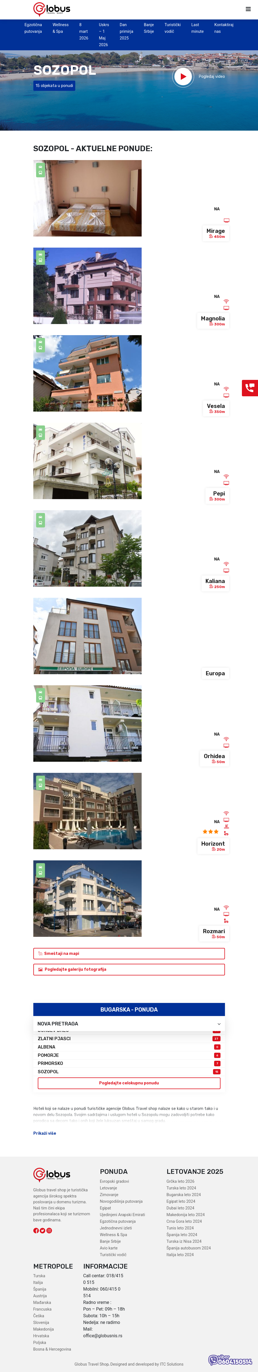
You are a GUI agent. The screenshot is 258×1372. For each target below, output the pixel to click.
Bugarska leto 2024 (184, 1194)
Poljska (39, 1342)
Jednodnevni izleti (116, 1228)
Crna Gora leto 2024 (184, 1221)
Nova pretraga (129, 1024)
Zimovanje (109, 1194)
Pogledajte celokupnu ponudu (129, 1083)
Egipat (105, 1208)
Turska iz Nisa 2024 (184, 1241)
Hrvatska (41, 1336)
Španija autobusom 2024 (189, 1248)
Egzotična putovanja (118, 1221)
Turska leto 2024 (181, 1188)
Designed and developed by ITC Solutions (146, 1364)
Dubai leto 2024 (180, 1208)
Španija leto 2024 (182, 1234)
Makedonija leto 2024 (186, 1214)
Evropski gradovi (114, 1181)
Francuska (42, 1309)
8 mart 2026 (83, 32)
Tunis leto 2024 (180, 1228)
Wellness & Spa (113, 1234)
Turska (39, 1276)
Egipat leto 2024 (181, 1201)
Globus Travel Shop (91, 1364)
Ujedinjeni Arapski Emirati (122, 1214)
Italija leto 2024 (180, 1255)
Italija (38, 1282)
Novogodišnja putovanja (121, 1201)
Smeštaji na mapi (58, 953)
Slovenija (41, 1322)
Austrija (40, 1296)
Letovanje (108, 1188)
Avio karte (109, 1248)
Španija (39, 1289)
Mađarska (42, 1302)
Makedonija (43, 1329)
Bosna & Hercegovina (52, 1349)
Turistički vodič (113, 1255)
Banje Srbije (110, 1241)
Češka (38, 1316)
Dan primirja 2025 (126, 32)
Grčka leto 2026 (181, 1181)
